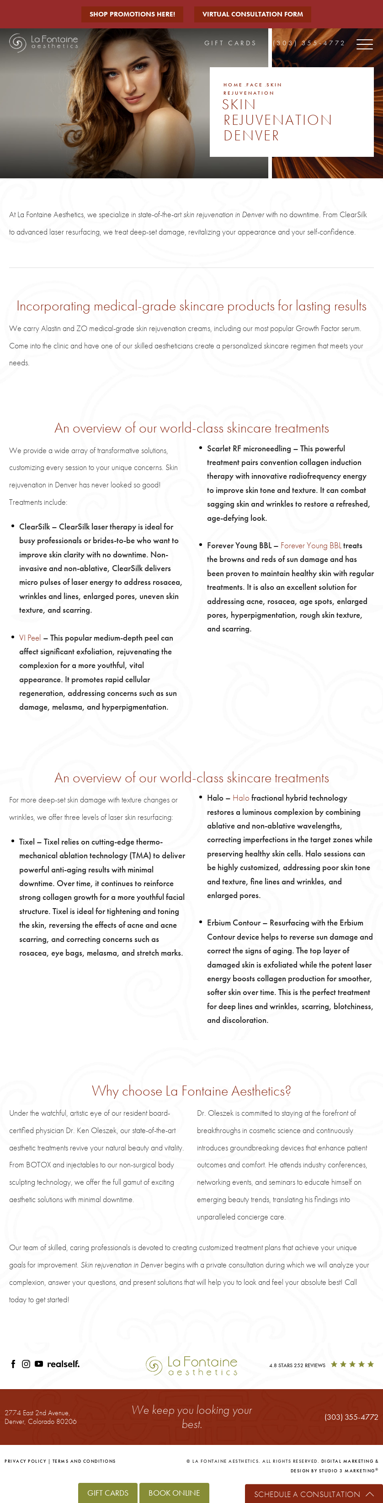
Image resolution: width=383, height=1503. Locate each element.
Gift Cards (230, 43)
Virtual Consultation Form (252, 14)
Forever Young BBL (311, 545)
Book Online (174, 1492)
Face (254, 84)
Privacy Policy (25, 1461)
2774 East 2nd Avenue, (41, 1417)
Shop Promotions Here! (132, 14)
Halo (241, 797)
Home (233, 84)
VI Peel (30, 637)
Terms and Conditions (84, 1461)
